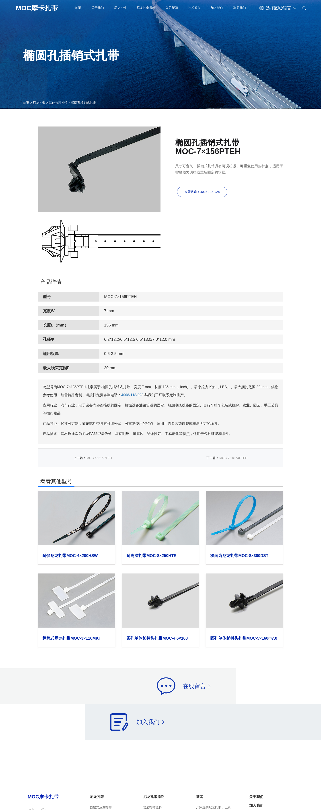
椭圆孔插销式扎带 (83, 102)
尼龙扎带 (120, 8)
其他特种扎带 (58, 102)
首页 (78, 8)
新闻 (199, 797)
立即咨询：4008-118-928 (202, 192)
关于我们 (97, 8)
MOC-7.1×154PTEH (233, 457)
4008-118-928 (132, 395)
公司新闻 (171, 8)
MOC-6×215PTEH (99, 457)
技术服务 (194, 8)
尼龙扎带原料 (146, 8)
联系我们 (239, 8)
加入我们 (217, 8)
